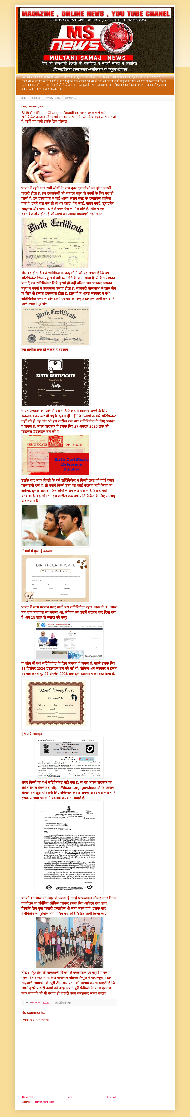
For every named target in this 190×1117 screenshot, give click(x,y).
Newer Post (27, 1097)
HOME (22, 98)
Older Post (111, 1097)
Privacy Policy (52, 98)
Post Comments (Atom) (44, 1102)
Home (69, 1097)
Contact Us (71, 98)
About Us (35, 98)
